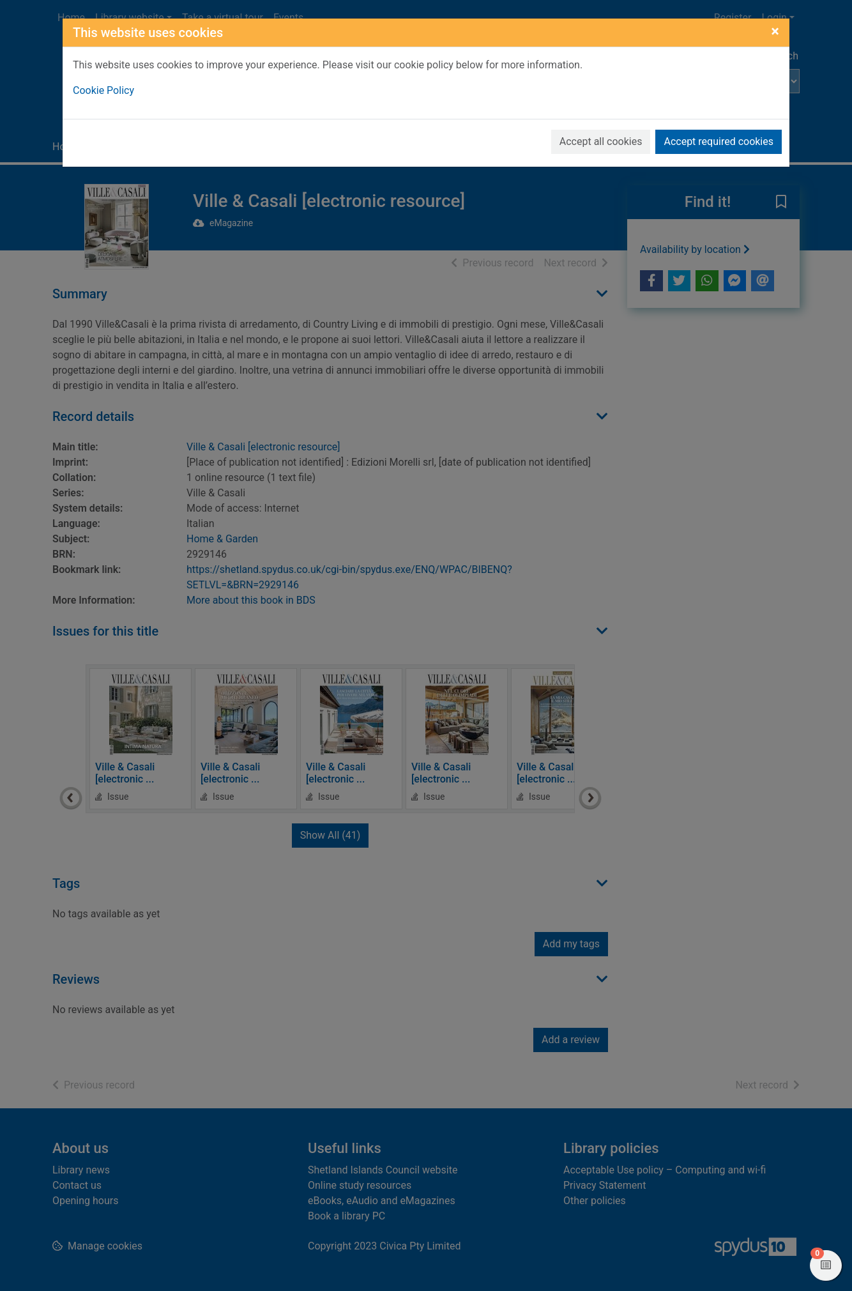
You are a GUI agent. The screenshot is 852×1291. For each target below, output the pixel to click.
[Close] (775, 31)
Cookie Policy (103, 90)
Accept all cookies (601, 141)
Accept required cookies (718, 141)
